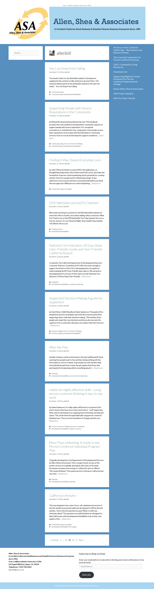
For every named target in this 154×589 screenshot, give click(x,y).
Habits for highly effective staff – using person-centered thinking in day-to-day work (76, 393)
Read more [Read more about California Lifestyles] (66, 519)
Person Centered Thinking (73, 144)
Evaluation (55, 282)
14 (66, 540)
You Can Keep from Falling (67, 68)
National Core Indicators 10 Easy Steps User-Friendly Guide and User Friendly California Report (75, 249)
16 (73, 540)
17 (77, 540)
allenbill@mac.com (16, 570)
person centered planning (78, 376)
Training (54, 229)
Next (82, 540)
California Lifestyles (62, 495)
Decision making (57, 331)
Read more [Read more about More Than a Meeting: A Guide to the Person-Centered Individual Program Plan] (62, 474)
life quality (73, 527)
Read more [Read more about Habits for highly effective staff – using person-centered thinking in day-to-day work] (53, 421)
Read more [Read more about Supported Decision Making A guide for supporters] (55, 325)
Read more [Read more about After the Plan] (98, 368)
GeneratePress (93, 586)
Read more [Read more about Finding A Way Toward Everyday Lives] (96, 183)
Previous (53, 540)
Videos (60, 229)
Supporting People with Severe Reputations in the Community (70, 110)
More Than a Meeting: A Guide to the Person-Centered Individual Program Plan (74, 446)
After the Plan (58, 347)
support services (75, 429)
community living (57, 94)
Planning (54, 373)
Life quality (68, 189)
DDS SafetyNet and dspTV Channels (74, 203)
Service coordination (77, 426)
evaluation (73, 284)
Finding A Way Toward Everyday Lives (75, 160)
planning (80, 284)
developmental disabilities (72, 94)
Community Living (58, 92)
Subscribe (86, 575)
